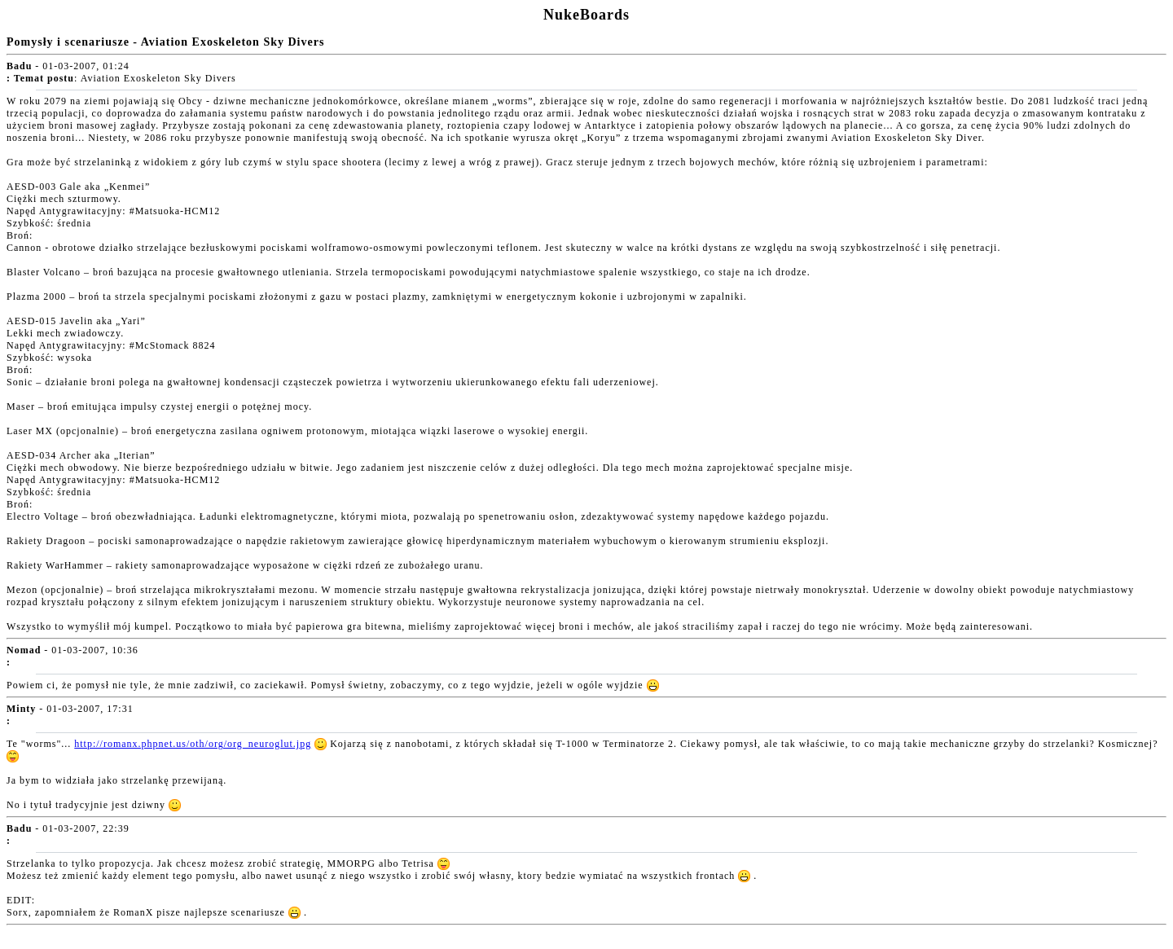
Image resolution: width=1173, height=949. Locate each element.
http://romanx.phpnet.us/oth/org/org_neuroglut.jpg (192, 743)
